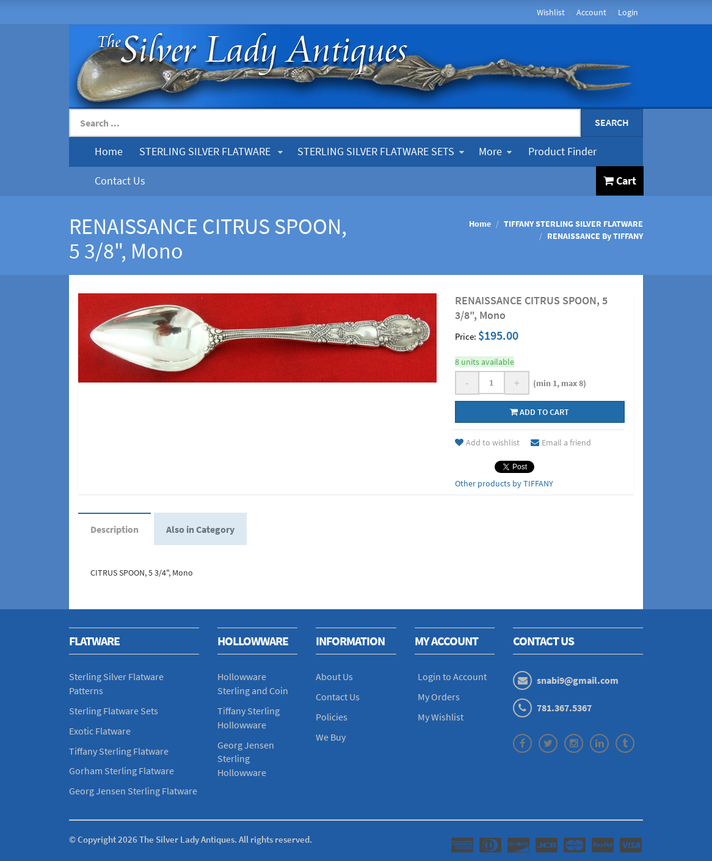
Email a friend (561, 442)
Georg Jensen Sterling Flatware (133, 791)
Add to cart (539, 411)
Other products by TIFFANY (504, 483)
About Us (334, 676)
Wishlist (551, 12)
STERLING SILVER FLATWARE (211, 151)
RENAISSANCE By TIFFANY (595, 235)
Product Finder (562, 151)
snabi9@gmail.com (578, 680)
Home (109, 151)
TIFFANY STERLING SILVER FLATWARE (573, 223)
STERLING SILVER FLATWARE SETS (380, 151)
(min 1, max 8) (557, 383)
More (495, 151)
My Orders (439, 697)
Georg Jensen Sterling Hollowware (245, 759)
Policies (331, 717)
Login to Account (452, 676)
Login (628, 12)
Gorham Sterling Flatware (121, 770)
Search (612, 122)
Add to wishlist (487, 442)
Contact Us (120, 181)
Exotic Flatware (100, 731)
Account (591, 12)
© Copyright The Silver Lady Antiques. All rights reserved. (190, 839)
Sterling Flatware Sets (113, 711)
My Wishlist (440, 717)
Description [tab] (114, 529)
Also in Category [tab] (200, 529)
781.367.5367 (564, 708)
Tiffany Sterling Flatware (119, 751)
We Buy (331, 737)
